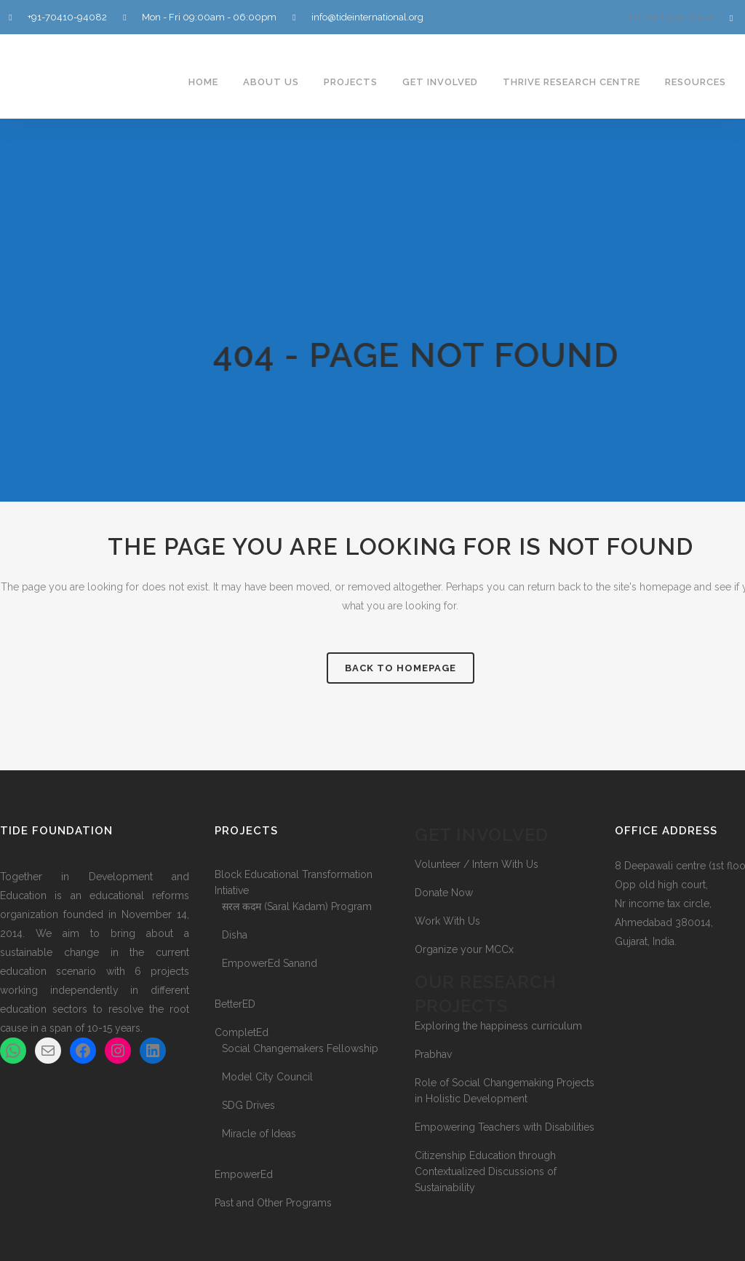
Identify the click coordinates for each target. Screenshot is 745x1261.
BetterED (235, 1004)
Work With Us (447, 921)
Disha (234, 935)
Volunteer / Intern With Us (476, 864)
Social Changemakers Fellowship (300, 1048)
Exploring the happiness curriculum (498, 1026)
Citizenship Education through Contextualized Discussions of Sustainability (486, 1171)
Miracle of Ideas (259, 1133)
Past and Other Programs (273, 1203)
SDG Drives (248, 1105)
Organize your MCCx (464, 949)
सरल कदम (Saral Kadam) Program (297, 906)
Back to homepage (400, 668)
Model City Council (267, 1077)
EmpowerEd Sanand (269, 963)
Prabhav (433, 1054)
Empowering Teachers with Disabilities (504, 1127)
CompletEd (241, 1032)
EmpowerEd (244, 1174)
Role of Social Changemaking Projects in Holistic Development (504, 1090)
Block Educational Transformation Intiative (293, 882)
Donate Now (444, 892)
